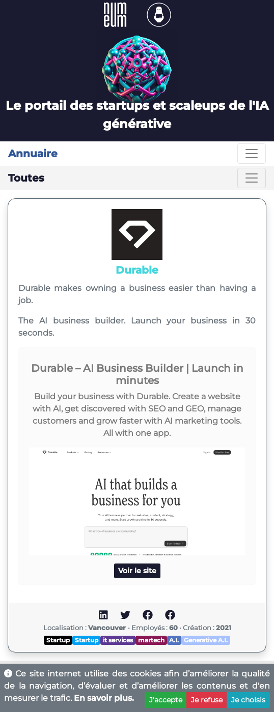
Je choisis (248, 699)
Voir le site (137, 570)
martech (151, 640)
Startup (58, 640)
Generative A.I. (206, 640)
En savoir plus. (104, 698)
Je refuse (207, 699)
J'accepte (165, 699)
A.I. (174, 640)
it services (118, 640)
